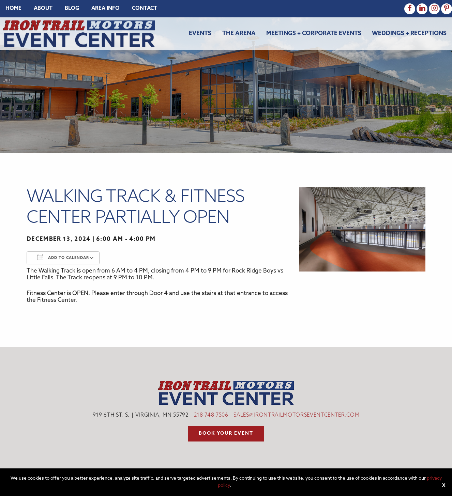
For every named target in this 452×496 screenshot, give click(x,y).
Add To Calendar (63, 257)
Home (13, 8)
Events (200, 33)
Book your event (226, 433)
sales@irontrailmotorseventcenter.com (296, 415)
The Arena (239, 33)
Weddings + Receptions (409, 33)
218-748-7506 (211, 415)
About (43, 8)
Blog (72, 8)
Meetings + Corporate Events (313, 33)
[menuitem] (13, 8)
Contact (144, 8)
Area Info (105, 8)
